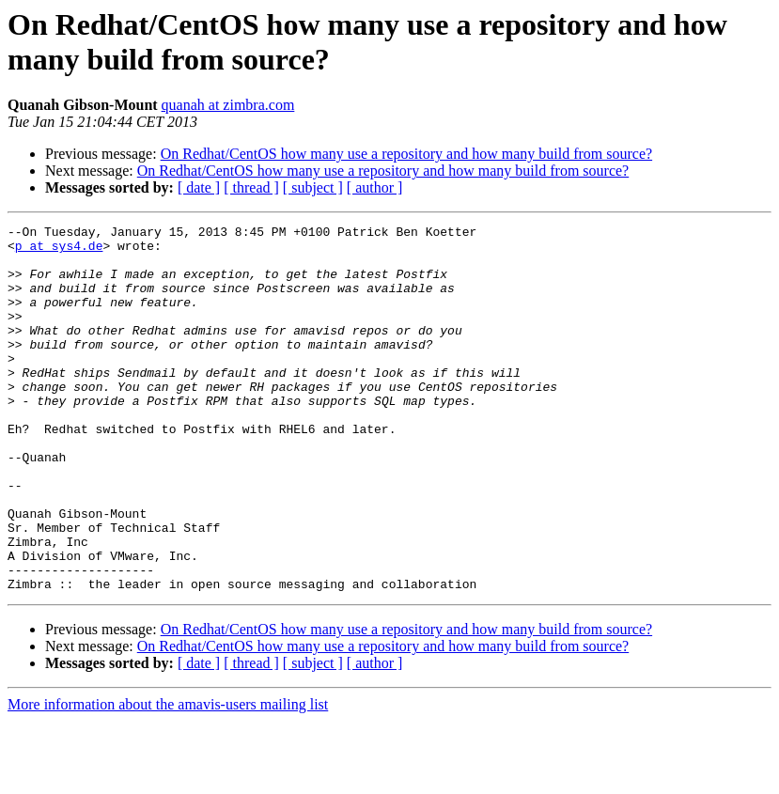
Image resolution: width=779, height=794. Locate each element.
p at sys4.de (59, 250)
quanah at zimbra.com (228, 105)
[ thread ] (251, 187)
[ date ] (199, 187)
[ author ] (375, 187)
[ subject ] (313, 187)
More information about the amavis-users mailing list (168, 778)
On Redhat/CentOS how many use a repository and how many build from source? (406, 154)
